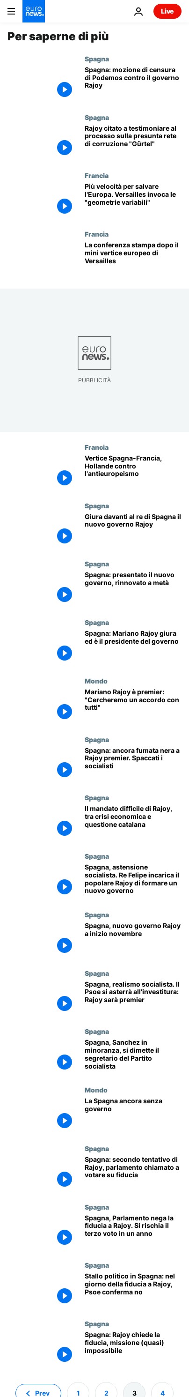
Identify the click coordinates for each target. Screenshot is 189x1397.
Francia (97, 175)
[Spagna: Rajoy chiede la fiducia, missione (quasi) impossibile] (133, 1349)
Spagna (97, 58)
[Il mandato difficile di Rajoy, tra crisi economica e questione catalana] (133, 823)
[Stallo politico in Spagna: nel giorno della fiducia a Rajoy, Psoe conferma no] (133, 1290)
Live (167, 11)
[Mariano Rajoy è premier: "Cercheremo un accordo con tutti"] (133, 706)
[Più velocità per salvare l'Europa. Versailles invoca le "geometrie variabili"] (133, 201)
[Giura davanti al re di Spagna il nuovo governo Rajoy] (133, 531)
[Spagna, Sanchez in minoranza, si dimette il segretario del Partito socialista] (133, 1057)
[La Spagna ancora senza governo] (133, 1115)
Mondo (96, 680)
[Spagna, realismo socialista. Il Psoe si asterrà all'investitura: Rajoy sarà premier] (133, 999)
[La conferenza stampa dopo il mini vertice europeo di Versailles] (133, 259)
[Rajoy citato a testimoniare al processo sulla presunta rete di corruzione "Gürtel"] (133, 143)
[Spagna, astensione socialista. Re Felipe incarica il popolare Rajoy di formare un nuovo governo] (133, 881)
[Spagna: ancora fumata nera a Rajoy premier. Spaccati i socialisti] (133, 765)
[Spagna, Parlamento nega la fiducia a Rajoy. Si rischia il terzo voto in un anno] (133, 1232)
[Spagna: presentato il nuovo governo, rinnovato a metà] (133, 589)
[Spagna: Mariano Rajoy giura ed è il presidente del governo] (133, 648)
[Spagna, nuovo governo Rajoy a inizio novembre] (133, 940)
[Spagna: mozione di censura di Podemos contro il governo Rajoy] (133, 84)
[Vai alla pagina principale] (33, 11)
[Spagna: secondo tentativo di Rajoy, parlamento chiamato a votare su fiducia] (133, 1174)
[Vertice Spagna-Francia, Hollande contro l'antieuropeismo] (133, 472)
